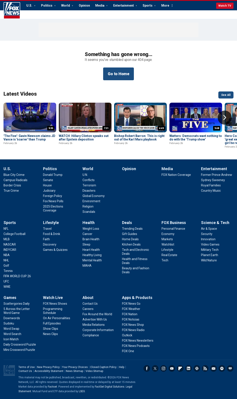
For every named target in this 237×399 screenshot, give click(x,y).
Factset (52, 386)
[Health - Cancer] (87, 234)
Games (10, 297)
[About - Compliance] (91, 335)
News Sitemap (74, 371)
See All (226, 95)
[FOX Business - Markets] (167, 239)
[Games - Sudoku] (9, 323)
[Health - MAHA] (87, 265)
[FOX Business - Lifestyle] (167, 249)
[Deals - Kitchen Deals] (131, 244)
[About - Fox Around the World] (97, 314)
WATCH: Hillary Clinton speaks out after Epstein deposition (84, 137)
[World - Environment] (91, 201)
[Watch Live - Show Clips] (50, 328)
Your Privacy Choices (75, 367)
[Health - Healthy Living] (92, 255)
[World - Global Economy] (94, 196)
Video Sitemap (94, 371)
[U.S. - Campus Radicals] (15, 180)
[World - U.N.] (85, 175)
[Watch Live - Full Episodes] (52, 323)
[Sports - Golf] (6, 265)
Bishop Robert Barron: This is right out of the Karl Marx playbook (139, 137)
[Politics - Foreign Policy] (52, 196)
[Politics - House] (47, 185)
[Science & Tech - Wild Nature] (209, 260)
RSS (205, 368)
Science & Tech (215, 222)
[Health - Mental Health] (92, 260)
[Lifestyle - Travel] (47, 228)
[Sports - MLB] (7, 239)
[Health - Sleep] (86, 244)
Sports (148, 5)
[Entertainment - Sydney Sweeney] (213, 180)
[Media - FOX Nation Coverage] (176, 175)
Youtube (172, 368)
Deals (127, 222)
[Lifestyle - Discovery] (49, 244)
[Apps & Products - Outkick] (127, 335)
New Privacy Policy (48, 367)
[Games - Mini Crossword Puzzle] (19, 350)
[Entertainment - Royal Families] (211, 185)
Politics (47, 5)
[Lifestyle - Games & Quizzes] (55, 249)
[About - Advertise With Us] (95, 319)
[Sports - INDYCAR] (10, 249)
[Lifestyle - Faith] (46, 239)
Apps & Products (137, 297)
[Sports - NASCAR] (10, 244)
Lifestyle (51, 222)
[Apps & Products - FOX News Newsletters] (137, 340)
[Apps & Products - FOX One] (128, 351)
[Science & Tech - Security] (206, 234)
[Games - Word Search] (12, 334)
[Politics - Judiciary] (49, 190)
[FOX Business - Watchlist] (168, 244)
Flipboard (180, 368)
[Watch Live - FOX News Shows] (55, 303)
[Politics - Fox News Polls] (53, 201)
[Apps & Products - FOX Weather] (131, 309)
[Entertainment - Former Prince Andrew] (216, 175)
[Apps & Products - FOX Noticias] (130, 319)
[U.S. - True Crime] (11, 190)
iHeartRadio (230, 368)
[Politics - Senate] (48, 180)
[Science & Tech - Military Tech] (210, 249)
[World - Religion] (88, 206)
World (66, 5)
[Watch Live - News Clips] (50, 334)
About (88, 297)
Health (89, 222)
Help (121, 367)
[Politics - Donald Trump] (53, 175)
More (165, 5)
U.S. (29, 5)
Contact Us (25, 371)
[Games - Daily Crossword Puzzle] (20, 344)
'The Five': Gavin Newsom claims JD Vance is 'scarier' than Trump (29, 137)
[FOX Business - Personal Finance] (173, 228)
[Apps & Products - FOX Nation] (129, 314)
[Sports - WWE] (7, 286)
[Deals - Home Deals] (130, 239)
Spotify (222, 368)
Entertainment (124, 5)
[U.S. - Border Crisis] (12, 185)
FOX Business (174, 222)
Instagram (163, 368)
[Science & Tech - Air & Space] (209, 228)
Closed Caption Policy (103, 367)
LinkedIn (188, 368)
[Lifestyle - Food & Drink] (51, 234)
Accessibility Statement (48, 371)
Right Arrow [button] (225, 118)
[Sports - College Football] (14, 234)
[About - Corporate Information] (98, 330)
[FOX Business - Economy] (168, 234)
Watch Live (53, 297)
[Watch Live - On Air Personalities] (56, 318)
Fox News (12, 10)
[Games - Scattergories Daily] (17, 303)
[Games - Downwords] (12, 318)
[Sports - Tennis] (8, 271)
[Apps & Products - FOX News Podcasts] (136, 346)
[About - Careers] (88, 309)
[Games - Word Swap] (11, 328)
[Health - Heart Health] (91, 249)
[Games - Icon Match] (11, 339)
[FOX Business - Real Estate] (169, 255)
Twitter (155, 368)
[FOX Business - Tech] (165, 260)
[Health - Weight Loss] (91, 228)
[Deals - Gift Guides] (129, 234)
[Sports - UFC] (6, 281)
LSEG (82, 391)
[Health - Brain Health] (91, 239)
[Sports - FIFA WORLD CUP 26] (17, 276)
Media (100, 5)
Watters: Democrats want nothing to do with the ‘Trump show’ (195, 137)
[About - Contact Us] (90, 303)
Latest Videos (20, 94)
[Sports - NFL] (6, 228)
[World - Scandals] (89, 211)
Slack (197, 368)
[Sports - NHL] (6, 260)
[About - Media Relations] (94, 324)
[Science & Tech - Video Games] (210, 244)
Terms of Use (26, 367)
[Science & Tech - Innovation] (208, 239)
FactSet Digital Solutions (109, 386)
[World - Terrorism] (89, 185)
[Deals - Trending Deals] (132, 228)
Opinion (84, 5)
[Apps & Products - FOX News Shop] (133, 324)
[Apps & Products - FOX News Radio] (133, 330)
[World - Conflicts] (89, 180)
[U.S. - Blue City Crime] (14, 175)
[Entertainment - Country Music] (211, 190)
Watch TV (224, 5)
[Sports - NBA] (7, 255)
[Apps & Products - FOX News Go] (131, 303)
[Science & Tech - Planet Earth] (209, 255)
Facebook (147, 368)
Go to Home (118, 73)
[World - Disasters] (89, 190)
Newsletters (213, 368)
